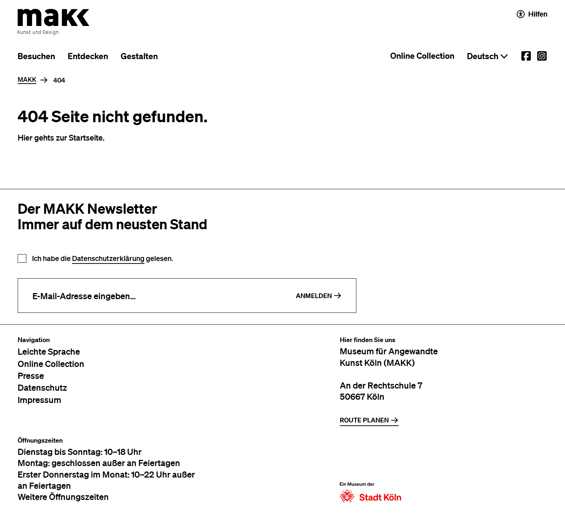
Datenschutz (42, 387)
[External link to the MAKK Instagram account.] (542, 55)
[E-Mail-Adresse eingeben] (150, 296)
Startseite (86, 137)
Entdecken (88, 56)
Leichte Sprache (49, 351)
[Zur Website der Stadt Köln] (370, 469)
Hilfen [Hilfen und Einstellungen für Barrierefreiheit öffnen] (532, 13)
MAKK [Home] (27, 79)
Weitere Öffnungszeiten (63, 496)
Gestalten (139, 56)
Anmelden (319, 296)
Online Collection (422, 55)
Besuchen (36, 56)
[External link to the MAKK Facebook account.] (526, 55)
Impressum (39, 399)
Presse (31, 375)
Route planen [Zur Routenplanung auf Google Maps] (369, 420)
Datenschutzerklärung (108, 258)
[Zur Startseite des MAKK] (54, 22)
